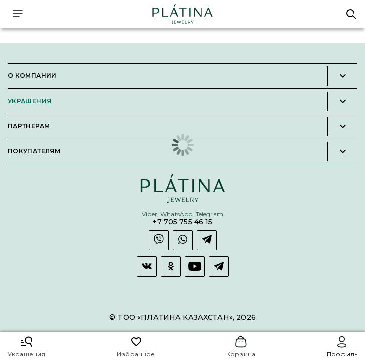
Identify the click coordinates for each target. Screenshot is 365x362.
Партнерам (29, 126)
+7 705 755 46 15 (182, 222)
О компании (32, 75)
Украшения (29, 101)
